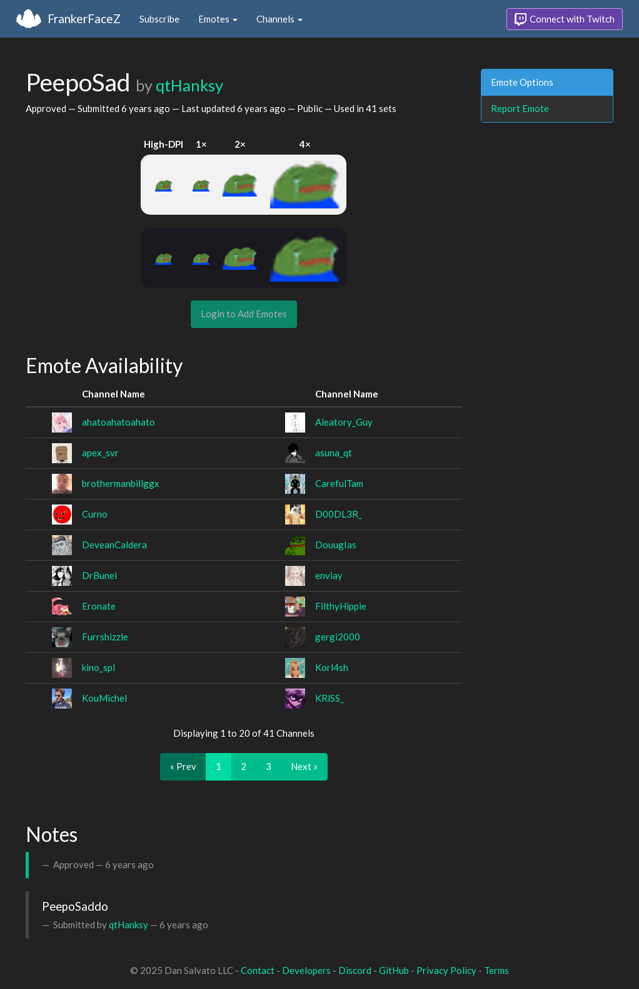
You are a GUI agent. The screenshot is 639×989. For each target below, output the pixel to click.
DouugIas (335, 544)
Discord (354, 970)
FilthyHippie (340, 606)
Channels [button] (279, 18)
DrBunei (99, 575)
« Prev (183, 766)
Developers (306, 970)
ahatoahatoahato (118, 422)
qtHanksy (189, 85)
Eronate (99, 606)
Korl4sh (331, 667)
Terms (496, 970)
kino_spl (98, 667)
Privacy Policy (446, 970)
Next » (304, 766)
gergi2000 (337, 636)
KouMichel (104, 698)
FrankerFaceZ (84, 18)
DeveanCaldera (114, 544)
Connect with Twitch (565, 19)
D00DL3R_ (338, 514)
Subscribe (159, 18)
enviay (329, 575)
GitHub (394, 970)
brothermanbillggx (120, 483)
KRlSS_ (329, 698)
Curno (95, 514)
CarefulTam (339, 483)
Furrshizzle (105, 636)
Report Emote (520, 108)
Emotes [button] (218, 18)
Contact (257, 970)
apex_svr (100, 452)
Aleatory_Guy (344, 422)
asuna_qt (333, 452)
